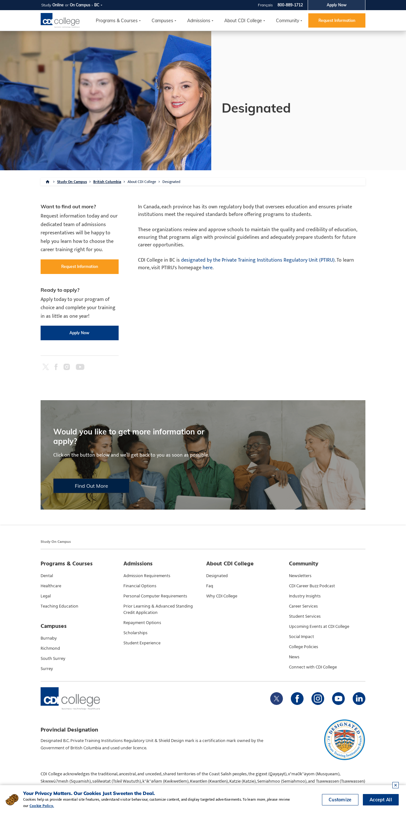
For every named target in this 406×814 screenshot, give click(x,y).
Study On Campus (72, 182)
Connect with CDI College (313, 667)
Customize (340, 800)
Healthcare (51, 586)
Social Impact (301, 637)
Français (265, 5)
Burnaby (49, 638)
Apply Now (337, 5)
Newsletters (300, 576)
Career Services (303, 606)
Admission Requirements (146, 576)
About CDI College (243, 20)
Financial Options (139, 586)
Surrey (47, 669)
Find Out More (91, 486)
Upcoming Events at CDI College (319, 626)
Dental (47, 576)
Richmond (50, 648)
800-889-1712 (290, 5)
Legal (46, 596)
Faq (209, 586)
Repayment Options (142, 623)
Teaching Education (59, 606)
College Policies (303, 647)
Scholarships (135, 633)
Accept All (381, 800)
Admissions (198, 20)
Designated (171, 182)
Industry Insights (305, 596)
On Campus (80, 5)
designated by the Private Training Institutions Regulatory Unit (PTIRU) (258, 260)
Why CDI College (221, 596)
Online (58, 5)
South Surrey (53, 658)
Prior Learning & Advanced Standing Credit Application (158, 609)
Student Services (305, 616)
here (208, 268)
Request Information (336, 20)
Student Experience (141, 643)
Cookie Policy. (41, 806)
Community (287, 20)
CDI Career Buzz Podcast (312, 586)
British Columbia (107, 182)
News (294, 657)
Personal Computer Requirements (155, 596)
